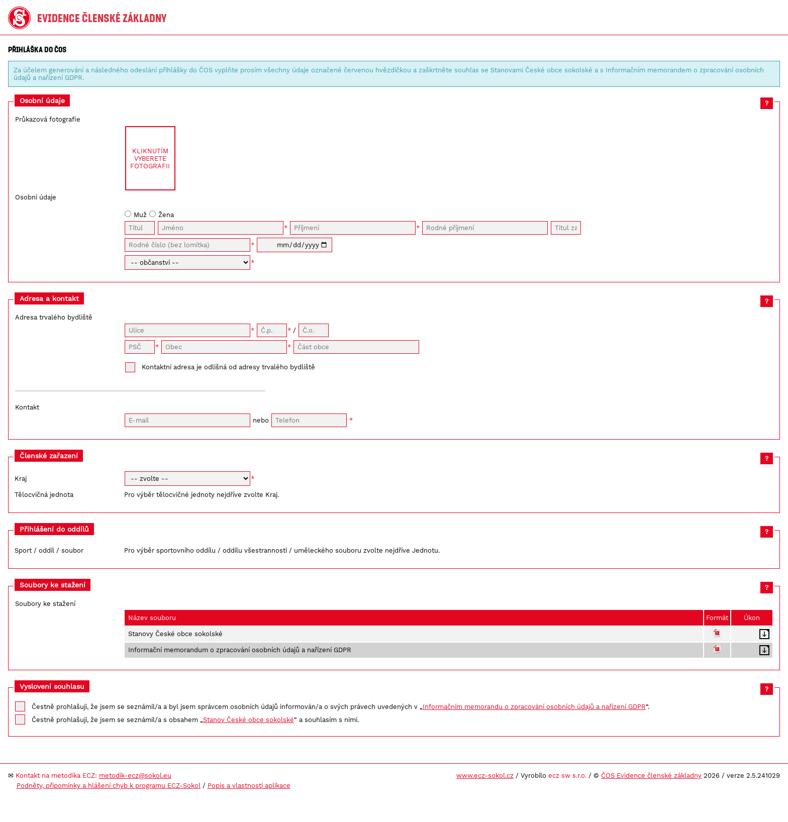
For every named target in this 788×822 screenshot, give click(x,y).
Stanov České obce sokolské (248, 720)
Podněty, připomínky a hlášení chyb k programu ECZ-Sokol (109, 785)
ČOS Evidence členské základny (651, 775)
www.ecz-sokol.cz (485, 775)
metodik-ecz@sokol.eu (135, 775)
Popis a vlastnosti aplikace (249, 785)
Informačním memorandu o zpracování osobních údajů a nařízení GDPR (534, 706)
